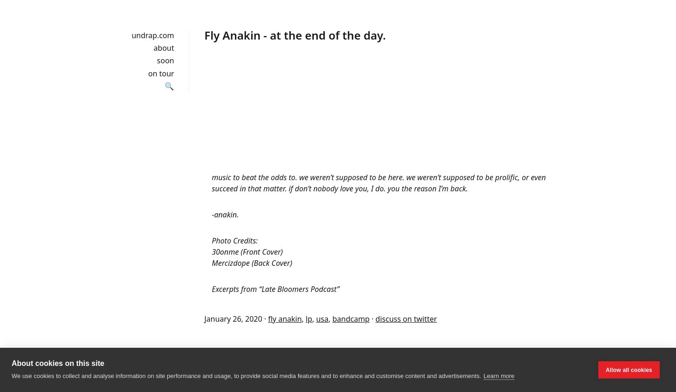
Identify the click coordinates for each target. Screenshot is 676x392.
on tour (161, 73)
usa (322, 319)
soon (165, 60)
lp (309, 319)
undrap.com (153, 35)
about (164, 48)
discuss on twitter (406, 319)
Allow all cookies (629, 370)
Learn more (498, 375)
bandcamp (350, 319)
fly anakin (284, 319)
